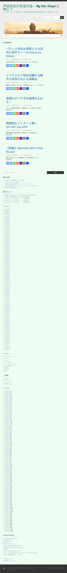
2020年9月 (7, 310)
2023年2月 (7, 257)
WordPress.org (8, 383)
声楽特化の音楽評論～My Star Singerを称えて (31, 7)
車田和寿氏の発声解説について (12, 187)
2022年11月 (7, 263)
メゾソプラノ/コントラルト (11, 363)
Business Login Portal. (8, 543)
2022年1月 (7, 281)
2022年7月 (7, 270)
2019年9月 (7, 331)
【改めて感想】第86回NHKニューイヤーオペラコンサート (19, 184)
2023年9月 (7, 245)
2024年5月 (7, 232)
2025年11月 (7, 216)
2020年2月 (7, 322)
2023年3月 (7, 256)
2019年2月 (7, 344)
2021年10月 (7, 286)
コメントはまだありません (26, 59)
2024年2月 (7, 236)
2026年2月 (7, 211)
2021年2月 (7, 301)
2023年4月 (7, 254)
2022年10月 (7, 265)
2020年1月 (7, 324)
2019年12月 (7, 326)
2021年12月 (7, 283)
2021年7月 (7, 292)
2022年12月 (7, 261)
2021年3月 (7, 299)
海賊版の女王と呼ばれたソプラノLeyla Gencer (16, 195)
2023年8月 (7, 247)
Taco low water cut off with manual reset (12, 545)
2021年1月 (7, 302)
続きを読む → (36, 62)
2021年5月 (7, 295)
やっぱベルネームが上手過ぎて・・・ (14, 182)
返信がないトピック (9, 560)
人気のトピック (8, 558)
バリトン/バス (8, 362)
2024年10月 (7, 227)
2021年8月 (7, 290)
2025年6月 (7, 222)
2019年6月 (7, 336)
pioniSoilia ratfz (6, 542)
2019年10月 (7, 329)
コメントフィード (9, 382)
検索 (62, 17)
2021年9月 (7, 288)
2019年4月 (7, 340)
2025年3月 (7, 223)
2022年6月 (7, 272)
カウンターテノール (9, 356)
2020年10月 (7, 308)
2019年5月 (7, 338)
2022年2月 (7, 279)
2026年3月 (7, 209)
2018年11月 (7, 349)
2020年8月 (7, 311)
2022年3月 (7, 277)
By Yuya (8, 59)
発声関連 (7, 369)
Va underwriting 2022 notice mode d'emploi (13, 547)
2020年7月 (7, 313)
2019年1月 (7, 345)
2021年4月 (7, 297)
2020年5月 (7, 317)
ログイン (7, 378)
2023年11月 (7, 241)
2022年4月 (7, 275)
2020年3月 (7, 320)
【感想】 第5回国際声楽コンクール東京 (14, 180)
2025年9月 (7, 220)
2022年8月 (7, 268)
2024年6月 (7, 231)
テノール (7, 360)
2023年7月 (7, 249)
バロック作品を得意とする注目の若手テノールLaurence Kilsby (24, 52)
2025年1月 (7, 225)
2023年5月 (7, 252)
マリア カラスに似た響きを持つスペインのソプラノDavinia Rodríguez (20, 552)
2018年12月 (7, 347)
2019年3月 (7, 342)
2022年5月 (7, 274)
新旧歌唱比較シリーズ (10, 365)
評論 (6, 371)
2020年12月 (7, 304)
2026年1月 (7, 213)
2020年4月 (7, 318)
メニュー (33, 35)
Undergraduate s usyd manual (10, 538)
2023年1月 (7, 259)
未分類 (6, 367)
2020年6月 (7, 315)
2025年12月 (7, 214)
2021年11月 (7, 284)
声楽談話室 (5, 549)
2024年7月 (7, 229)
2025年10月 (7, 218)
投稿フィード (8, 380)
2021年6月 (7, 293)
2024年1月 (7, 238)
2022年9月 (7, 266)
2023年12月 (7, 240)
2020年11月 (7, 306)
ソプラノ (7, 358)
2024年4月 (7, 234)
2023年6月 (7, 250)
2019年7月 (7, 335)
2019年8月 (7, 333)
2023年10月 (7, 243)
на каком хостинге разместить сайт (11, 551)
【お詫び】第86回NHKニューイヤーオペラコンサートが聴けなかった (21, 185)
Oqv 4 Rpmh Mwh (7, 540)
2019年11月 (7, 327)
